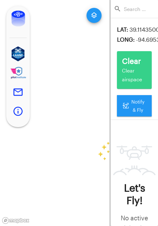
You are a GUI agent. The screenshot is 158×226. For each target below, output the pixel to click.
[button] (18, 53)
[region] (54, 113)
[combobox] (136, 9)
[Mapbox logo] (15, 220)
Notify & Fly (134, 106)
